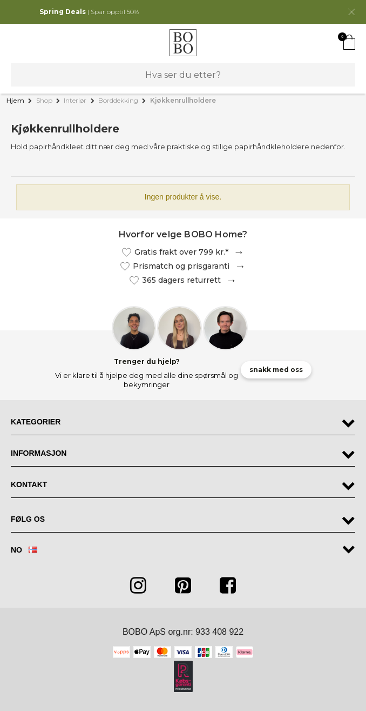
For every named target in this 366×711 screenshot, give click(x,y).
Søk (22, 75)
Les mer (236, 252)
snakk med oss (276, 370)
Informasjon (38, 453)
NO (24, 550)
